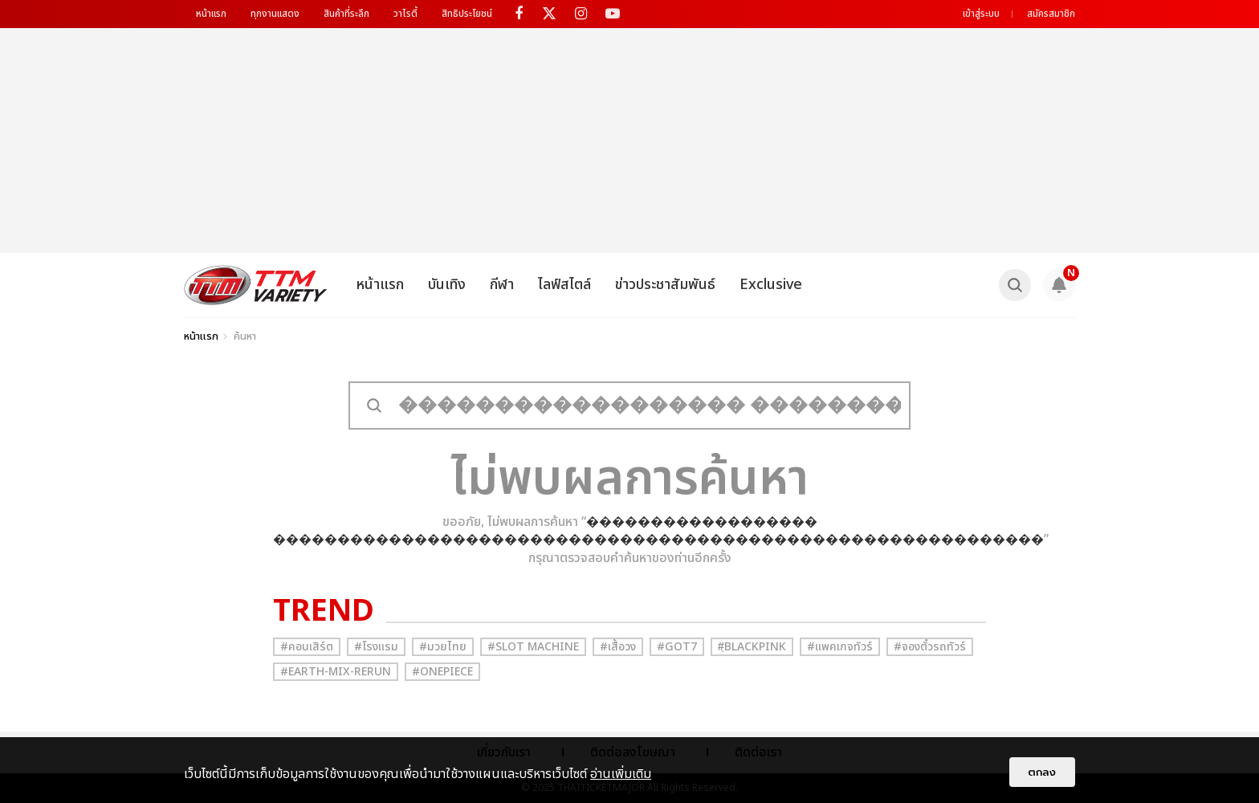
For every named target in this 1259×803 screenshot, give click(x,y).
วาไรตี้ (405, 13)
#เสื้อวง (618, 646)
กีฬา (502, 285)
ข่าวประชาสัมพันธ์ (665, 285)
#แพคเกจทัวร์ (840, 646)
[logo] (256, 285)
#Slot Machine (533, 646)
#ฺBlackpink (752, 646)
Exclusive (771, 285)
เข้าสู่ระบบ (981, 13)
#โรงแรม (376, 646)
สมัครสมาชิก (1051, 13)
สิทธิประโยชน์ (467, 13)
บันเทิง (447, 285)
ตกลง (1042, 772)
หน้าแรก (211, 13)
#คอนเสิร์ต (306, 646)
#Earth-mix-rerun (335, 671)
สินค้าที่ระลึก (346, 13)
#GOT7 (677, 646)
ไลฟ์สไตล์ (564, 285)
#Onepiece (442, 671)
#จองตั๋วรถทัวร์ (930, 646)
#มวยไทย (443, 646)
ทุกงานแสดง (275, 13)
